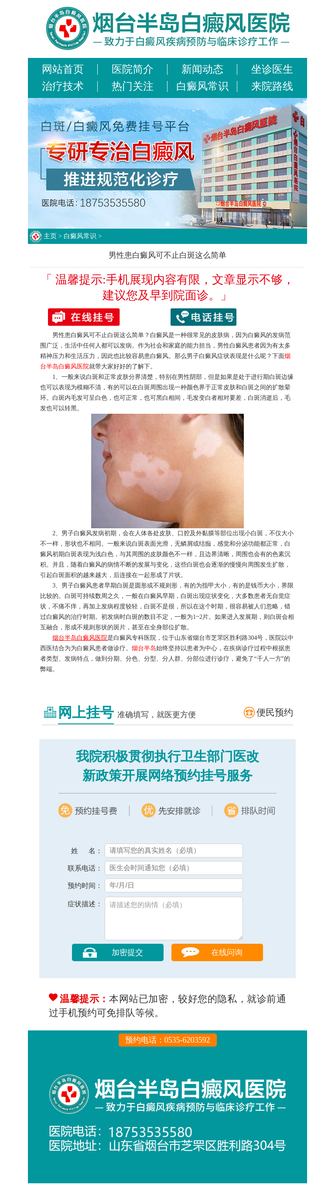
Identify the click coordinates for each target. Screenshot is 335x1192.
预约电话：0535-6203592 (167, 1048)
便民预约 (274, 712)
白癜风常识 (202, 86)
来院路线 (272, 86)
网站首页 (63, 69)
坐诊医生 (272, 69)
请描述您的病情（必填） (174, 923)
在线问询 (227, 961)
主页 (50, 236)
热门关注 (133, 86)
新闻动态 (202, 69)
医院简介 (133, 69)
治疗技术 (63, 86)
